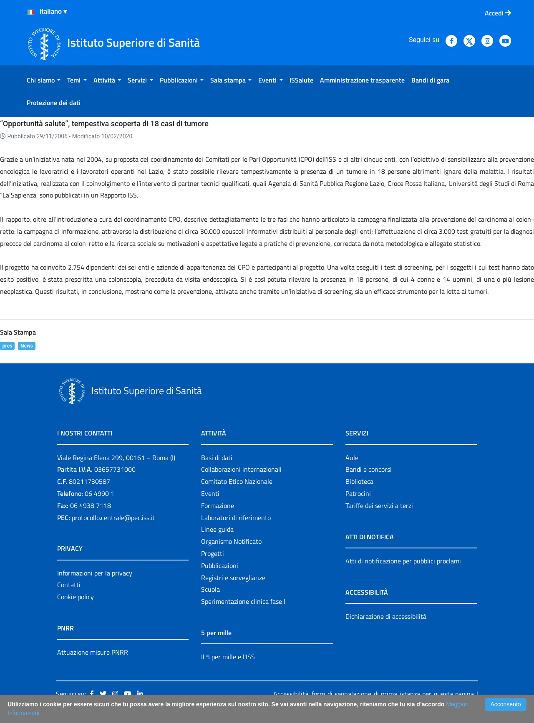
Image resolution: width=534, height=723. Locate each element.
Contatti (69, 585)
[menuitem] (43, 80)
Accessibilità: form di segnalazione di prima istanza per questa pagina (373, 694)
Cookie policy (75, 597)
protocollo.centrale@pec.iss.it (113, 518)
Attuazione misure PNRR (92, 652)
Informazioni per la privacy (94, 573)
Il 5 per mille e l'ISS (228, 657)
